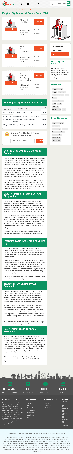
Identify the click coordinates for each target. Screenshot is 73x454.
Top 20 (47, 403)
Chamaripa (55, 106)
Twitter (65, 408)
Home (23, 4)
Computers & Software (58, 132)
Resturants (48, 405)
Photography (55, 126)
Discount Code (60, 47)
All (60, 54)
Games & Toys (56, 129)
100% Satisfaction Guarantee (25, 49)
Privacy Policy (31, 410)
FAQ (28, 417)
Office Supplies (56, 140)
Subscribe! (40, 140)
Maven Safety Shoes (58, 95)
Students (47, 408)
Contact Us (30, 408)
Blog (28, 405)
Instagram (66, 414)
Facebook (66, 405)
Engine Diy (33, 10)
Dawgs (59, 103)
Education (65, 129)
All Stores (42, 4)
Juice (66, 95)
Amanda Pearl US (57, 89)
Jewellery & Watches (22, 10)
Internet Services (56, 137)
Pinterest (66, 411)
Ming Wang (62, 92)
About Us (30, 403)
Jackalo (54, 98)
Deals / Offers (60, 50)
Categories (32, 4)
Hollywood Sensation (58, 101)
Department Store (57, 134)
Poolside (54, 92)
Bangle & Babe (56, 109)
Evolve (54, 103)
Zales (64, 109)
